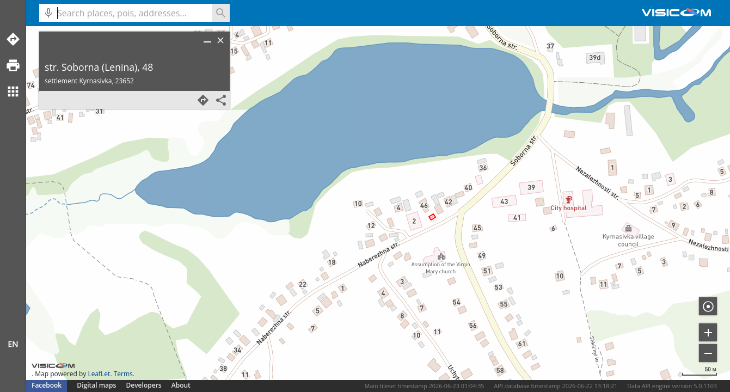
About (181, 385)
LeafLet (99, 373)
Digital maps (97, 385)
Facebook (47, 385)
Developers (144, 385)
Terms (123, 373)
